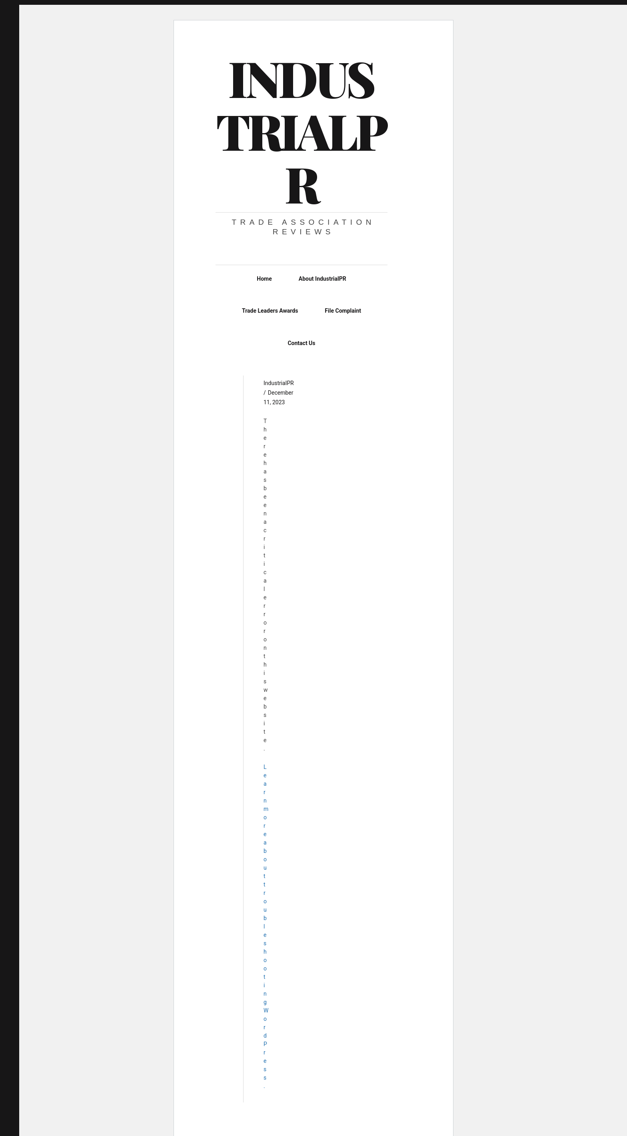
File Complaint (343, 310)
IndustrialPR (301, 130)
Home (264, 279)
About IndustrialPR (322, 279)
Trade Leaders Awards (270, 310)
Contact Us (301, 343)
